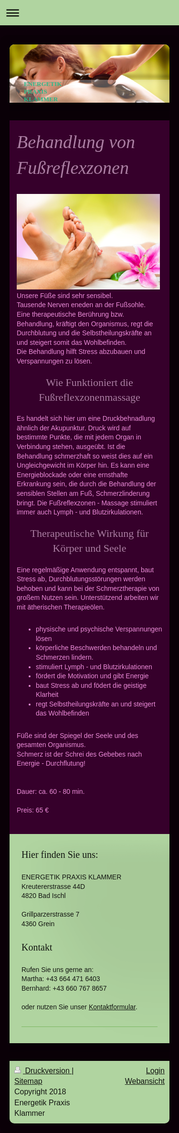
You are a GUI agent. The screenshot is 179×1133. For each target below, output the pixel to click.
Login (155, 1071)
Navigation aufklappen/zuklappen (89, 12)
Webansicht (145, 1081)
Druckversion (43, 1071)
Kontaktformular (112, 1007)
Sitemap (28, 1081)
